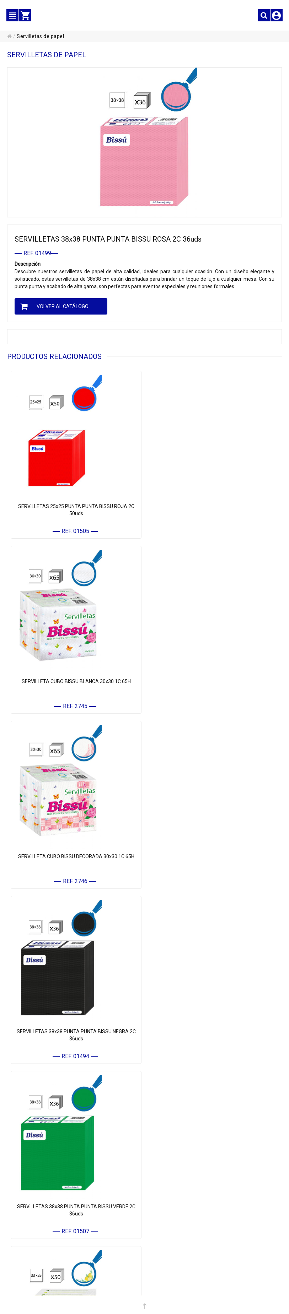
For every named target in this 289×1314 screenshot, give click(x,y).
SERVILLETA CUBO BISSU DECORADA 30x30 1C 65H (76, 680)
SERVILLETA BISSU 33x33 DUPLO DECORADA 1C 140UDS (75, 1033)
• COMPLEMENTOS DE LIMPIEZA (188, 1130)
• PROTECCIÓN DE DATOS (181, 1225)
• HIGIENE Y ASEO (173, 1141)
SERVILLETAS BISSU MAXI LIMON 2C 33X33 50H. (213, 855)
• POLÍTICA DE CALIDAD (180, 1247)
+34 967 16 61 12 (94, 1289)
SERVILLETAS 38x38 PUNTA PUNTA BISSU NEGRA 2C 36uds (213, 683)
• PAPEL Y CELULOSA (177, 1107)
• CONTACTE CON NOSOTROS (48, 1236)
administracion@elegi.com (150, 1289)
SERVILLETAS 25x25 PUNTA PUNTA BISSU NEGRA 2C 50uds (213, 1033)
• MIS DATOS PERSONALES (46, 1213)
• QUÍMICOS (167, 1152)
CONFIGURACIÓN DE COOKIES (188, 1258)
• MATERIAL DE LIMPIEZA (181, 1119)
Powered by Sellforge (201, 1289)
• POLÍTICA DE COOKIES (179, 1236)
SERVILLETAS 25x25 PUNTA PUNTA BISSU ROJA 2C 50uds (76, 509)
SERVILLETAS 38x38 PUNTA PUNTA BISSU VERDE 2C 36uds (76, 858)
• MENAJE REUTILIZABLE (181, 1163)
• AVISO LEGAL (171, 1213)
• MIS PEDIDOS (33, 1225)
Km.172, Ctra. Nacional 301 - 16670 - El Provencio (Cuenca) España (207, 1281)
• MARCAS (166, 1175)
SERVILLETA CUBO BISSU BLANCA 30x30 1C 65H (213, 506)
